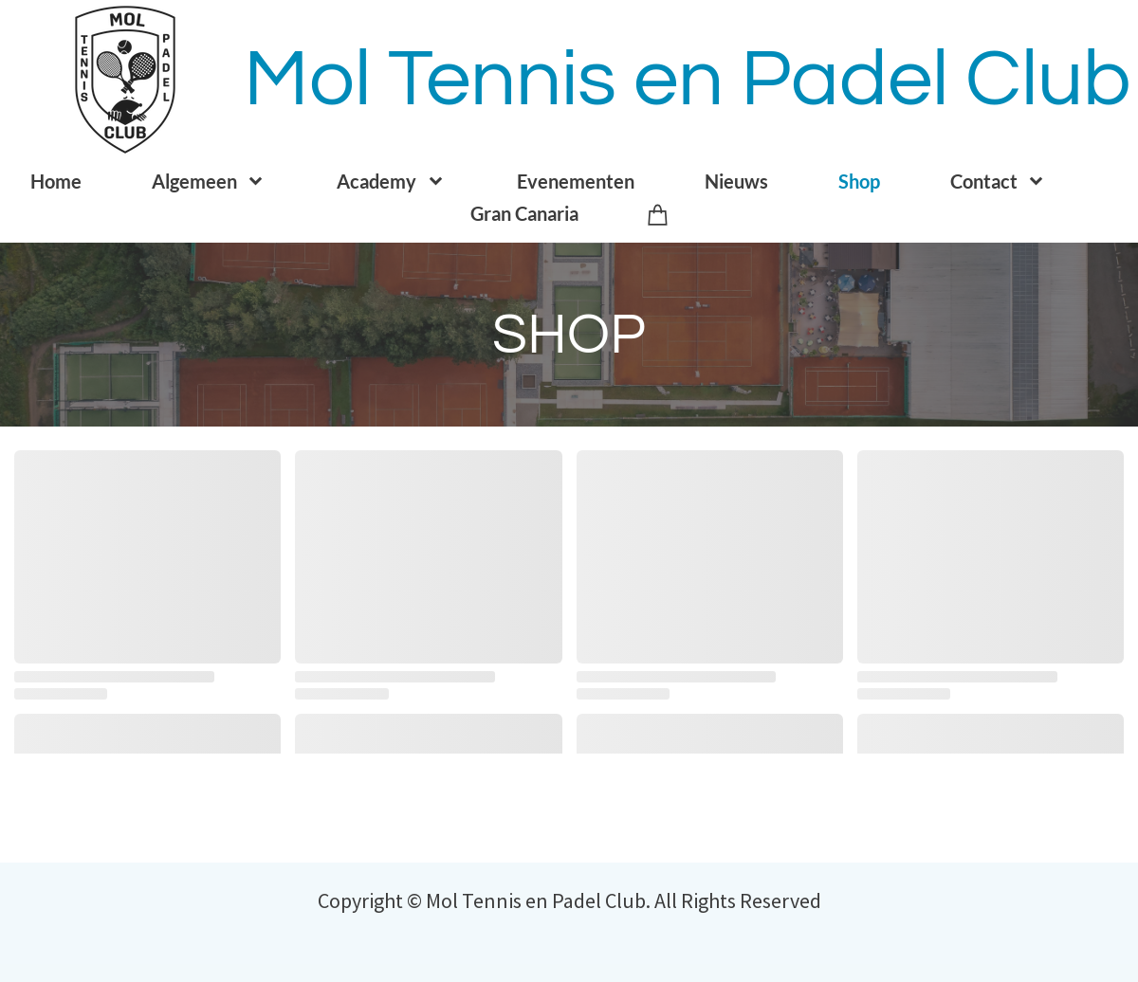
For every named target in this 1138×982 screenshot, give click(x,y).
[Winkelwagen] (658, 213)
